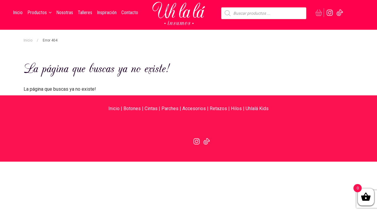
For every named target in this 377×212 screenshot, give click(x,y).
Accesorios (194, 108)
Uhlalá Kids (257, 108)
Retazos (218, 108)
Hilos (236, 108)
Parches (169, 108)
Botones (132, 108)
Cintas (151, 108)
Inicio (28, 40)
